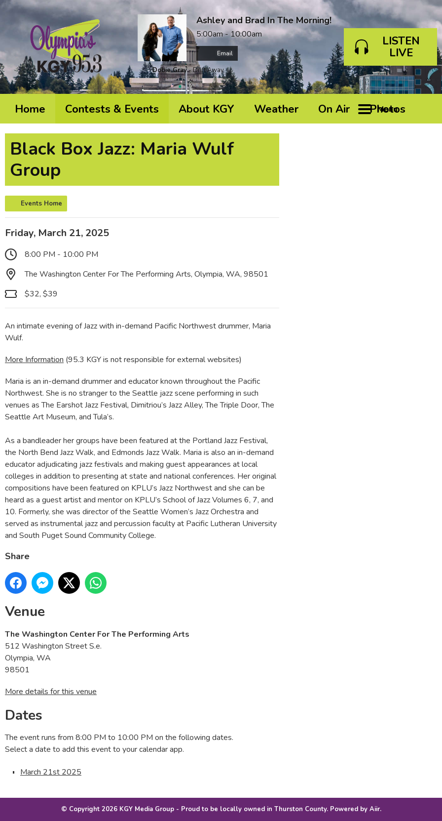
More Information (34, 359)
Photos (387, 109)
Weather (276, 109)
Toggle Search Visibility (422, 108)
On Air (334, 109)
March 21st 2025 (50, 772)
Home (30, 109)
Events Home (41, 203)
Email (217, 53)
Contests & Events (112, 109)
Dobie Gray (169, 70)
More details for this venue (51, 691)
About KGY (206, 109)
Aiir (374, 809)
